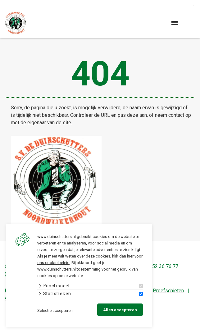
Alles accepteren (120, 310)
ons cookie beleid (53, 262)
